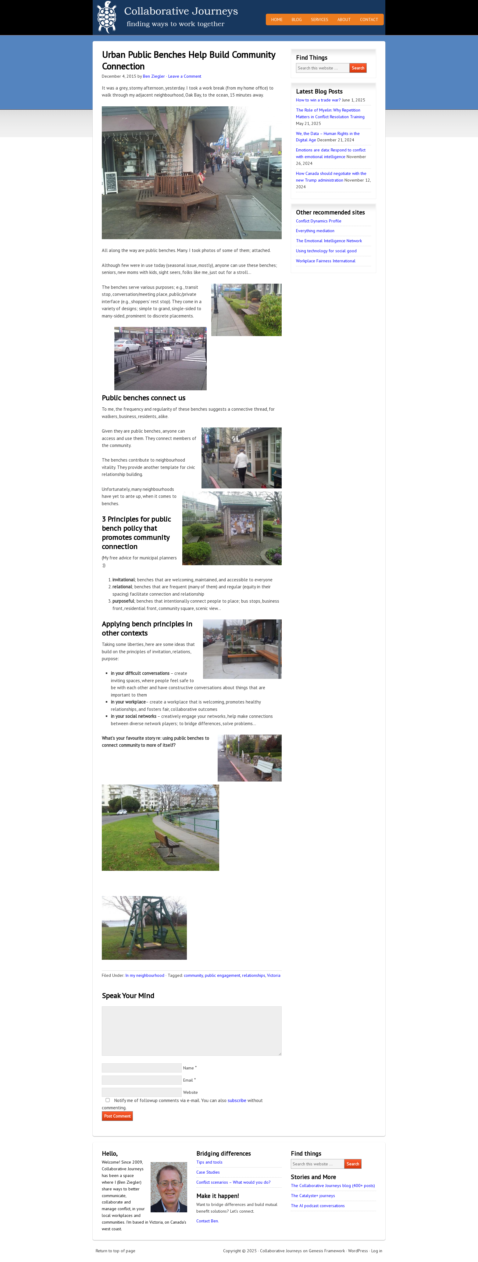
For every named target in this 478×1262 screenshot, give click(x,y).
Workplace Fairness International (325, 261)
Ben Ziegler (154, 76)
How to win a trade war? (318, 100)
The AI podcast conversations (318, 1205)
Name (188, 1068)
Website (190, 1092)
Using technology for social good (326, 250)
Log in (376, 1250)
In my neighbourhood (144, 975)
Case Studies (208, 1172)
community (193, 975)
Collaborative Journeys (146, 17)
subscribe (237, 1100)
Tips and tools (209, 1162)
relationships (253, 975)
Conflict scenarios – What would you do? (233, 1182)
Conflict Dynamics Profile (318, 221)
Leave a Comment (184, 76)
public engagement (222, 975)
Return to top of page (115, 1250)
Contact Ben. (207, 1221)
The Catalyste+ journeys (313, 1195)
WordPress (358, 1250)
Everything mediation (315, 230)
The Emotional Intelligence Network (329, 240)
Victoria (273, 975)
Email (188, 1080)
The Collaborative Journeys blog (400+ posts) (333, 1185)
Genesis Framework (327, 1250)
